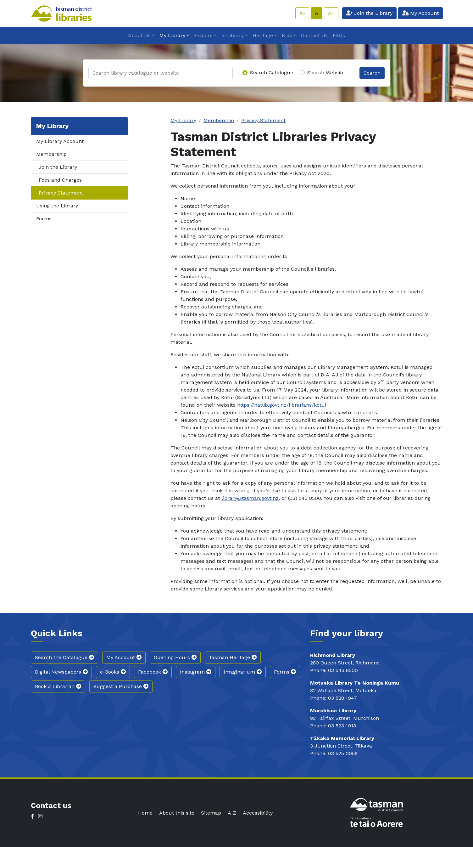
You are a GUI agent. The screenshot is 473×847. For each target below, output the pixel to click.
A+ (331, 13)
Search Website (326, 73)
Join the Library (369, 13)
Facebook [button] (153, 672)
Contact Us (314, 35)
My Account (420, 13)
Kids (287, 35)
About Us (139, 35)
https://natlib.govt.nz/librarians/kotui (281, 405)
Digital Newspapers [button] (61, 672)
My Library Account (60, 141)
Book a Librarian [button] (58, 686)
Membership (51, 154)
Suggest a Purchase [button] (120, 686)
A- (302, 13)
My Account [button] (124, 657)
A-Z (232, 813)
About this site (176, 813)
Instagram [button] (195, 672)
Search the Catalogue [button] (64, 657)
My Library (172, 35)
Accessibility (258, 813)
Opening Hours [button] (175, 657)
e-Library (232, 35)
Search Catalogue (271, 73)
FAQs (339, 35)
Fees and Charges (60, 180)
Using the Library (57, 206)
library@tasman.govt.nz (250, 498)
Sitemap (211, 813)
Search (372, 73)
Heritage (263, 35)
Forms (44, 219)
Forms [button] (285, 672)
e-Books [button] (113, 672)
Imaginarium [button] (243, 672)
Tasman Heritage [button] (233, 657)
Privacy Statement (61, 193)
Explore (203, 35)
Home (145, 813)
